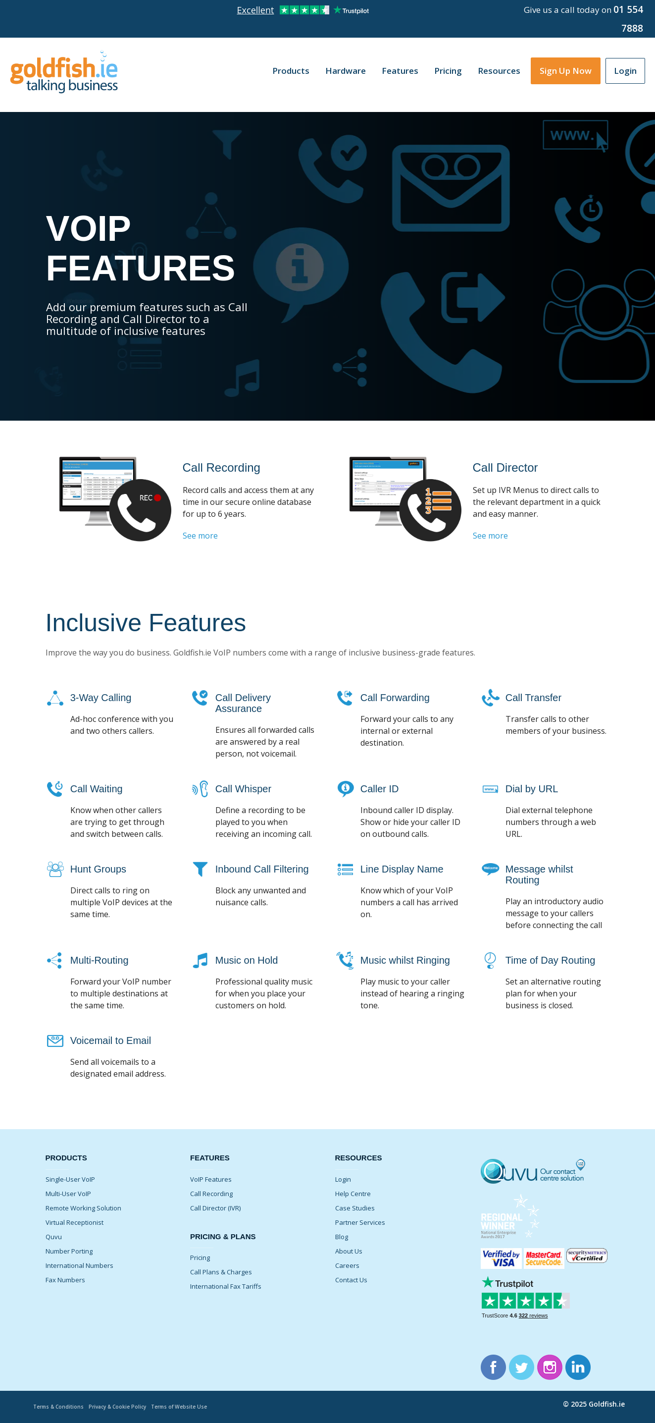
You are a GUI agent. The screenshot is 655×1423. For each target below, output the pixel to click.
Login (625, 70)
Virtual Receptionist (74, 1222)
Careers (347, 1265)
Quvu (54, 1236)
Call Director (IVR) (215, 1208)
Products (290, 70)
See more (200, 535)
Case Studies (355, 1208)
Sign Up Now (566, 70)
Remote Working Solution (83, 1208)
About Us (348, 1251)
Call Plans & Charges (221, 1271)
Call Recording (211, 1193)
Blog (341, 1236)
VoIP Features (211, 1179)
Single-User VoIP (70, 1179)
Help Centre (353, 1193)
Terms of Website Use (190, 1406)
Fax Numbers (65, 1279)
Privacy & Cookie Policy (124, 1406)
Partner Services (360, 1222)
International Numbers (79, 1265)
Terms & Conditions (60, 1406)
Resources (499, 70)
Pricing (448, 70)
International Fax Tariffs (225, 1286)
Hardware (345, 70)
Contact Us (351, 1279)
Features (400, 70)
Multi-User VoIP (68, 1193)
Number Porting (69, 1251)
